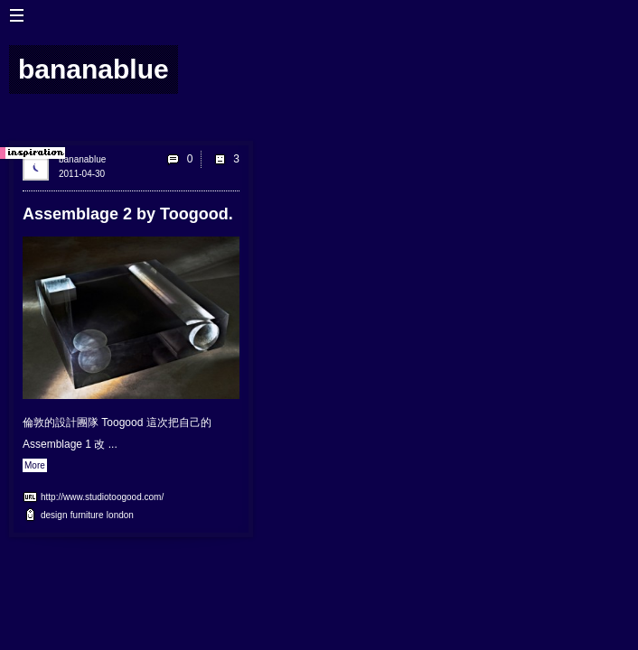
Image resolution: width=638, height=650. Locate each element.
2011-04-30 (82, 174)
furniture (87, 515)
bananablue (82, 159)
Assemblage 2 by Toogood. (128, 214)
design (54, 515)
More (34, 465)
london (120, 515)
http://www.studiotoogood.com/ (102, 497)
